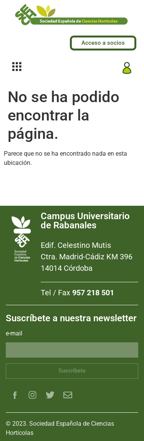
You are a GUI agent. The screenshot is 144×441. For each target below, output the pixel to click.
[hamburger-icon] (16, 68)
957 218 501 (93, 292)
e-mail (14, 333)
